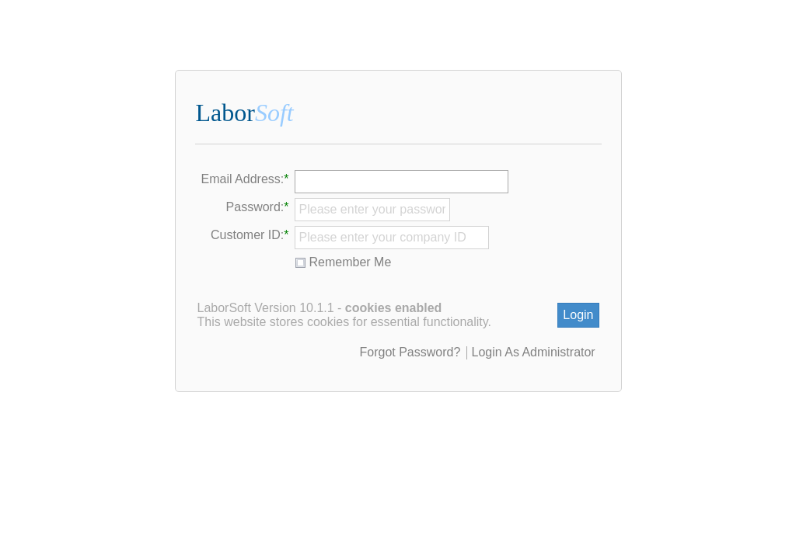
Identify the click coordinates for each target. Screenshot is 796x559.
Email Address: (243, 179)
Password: (255, 207)
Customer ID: (247, 234)
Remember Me (350, 262)
